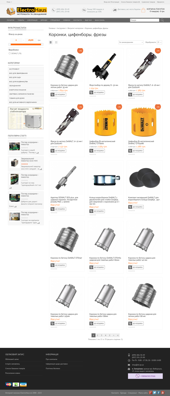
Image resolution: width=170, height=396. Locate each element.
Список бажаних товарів (15, 368)
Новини (66, 20)
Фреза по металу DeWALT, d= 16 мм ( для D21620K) (144, 86)
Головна (52, 28)
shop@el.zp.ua (138, 365)
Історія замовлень (12, 364)
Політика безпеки (53, 368)
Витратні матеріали (75, 28)
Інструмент (61, 28)
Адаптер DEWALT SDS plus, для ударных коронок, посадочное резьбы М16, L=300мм (64, 199)
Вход (105, 2)
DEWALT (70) (16, 53)
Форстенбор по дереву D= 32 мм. (103, 85)
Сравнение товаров (148, 2)
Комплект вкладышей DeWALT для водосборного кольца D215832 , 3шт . (144, 198)
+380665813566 (148, 376)
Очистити (20, 28)
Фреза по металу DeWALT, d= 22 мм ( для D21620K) (66, 142)
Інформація (32, 20)
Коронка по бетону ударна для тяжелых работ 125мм (64, 315)
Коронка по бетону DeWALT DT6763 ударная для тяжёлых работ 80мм (105, 259)
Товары (21, 20)
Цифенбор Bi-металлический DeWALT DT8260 (102, 142)
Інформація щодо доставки (57, 364)
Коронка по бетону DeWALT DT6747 (66, 258)
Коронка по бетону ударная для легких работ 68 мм (142, 315)
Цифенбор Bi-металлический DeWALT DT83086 (141, 142)
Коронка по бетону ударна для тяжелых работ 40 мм (141, 259)
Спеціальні (55, 20)
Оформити (160, 2)
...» (37, 152)
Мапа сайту (143, 393)
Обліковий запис (12, 359)
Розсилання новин (12, 373)
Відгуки (88, 20)
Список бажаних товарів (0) (130, 2)
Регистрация (115, 2)
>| (117, 335)
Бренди (44, 20)
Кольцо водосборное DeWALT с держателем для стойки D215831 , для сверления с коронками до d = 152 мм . (104, 200)
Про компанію (51, 359)
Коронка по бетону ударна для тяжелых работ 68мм (102, 315)
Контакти (77, 20)
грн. (39, 40)
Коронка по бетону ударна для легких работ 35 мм (64, 86)
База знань (100, 20)
